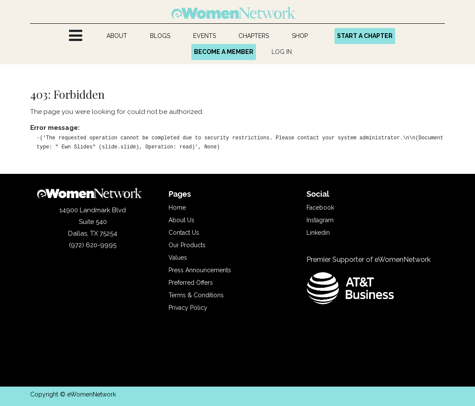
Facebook (320, 207)
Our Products (187, 245)
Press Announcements (200, 270)
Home (177, 207)
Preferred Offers (191, 282)
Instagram (320, 220)
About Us (181, 220)
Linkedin (318, 232)
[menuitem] (117, 36)
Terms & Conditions (196, 295)
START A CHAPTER (365, 35)
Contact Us (184, 232)
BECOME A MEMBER (223, 51)
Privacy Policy (188, 307)
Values (178, 257)
